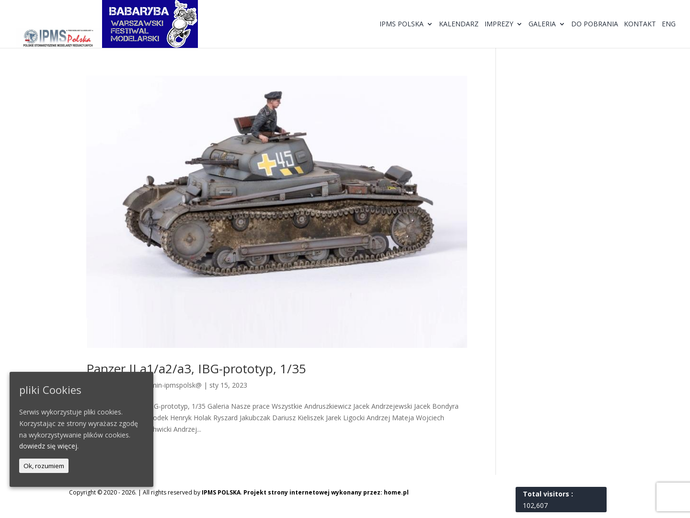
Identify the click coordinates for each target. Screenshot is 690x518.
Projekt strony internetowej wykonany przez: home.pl (326, 492)
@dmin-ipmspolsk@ (171, 385)
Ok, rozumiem (43, 465)
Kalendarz (459, 24)
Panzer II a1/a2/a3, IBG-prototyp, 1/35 (196, 368)
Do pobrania (594, 24)
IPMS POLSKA (221, 492)
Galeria (542, 24)
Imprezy (498, 24)
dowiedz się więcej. (49, 445)
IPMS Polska (402, 24)
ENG (669, 24)
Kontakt (640, 24)
